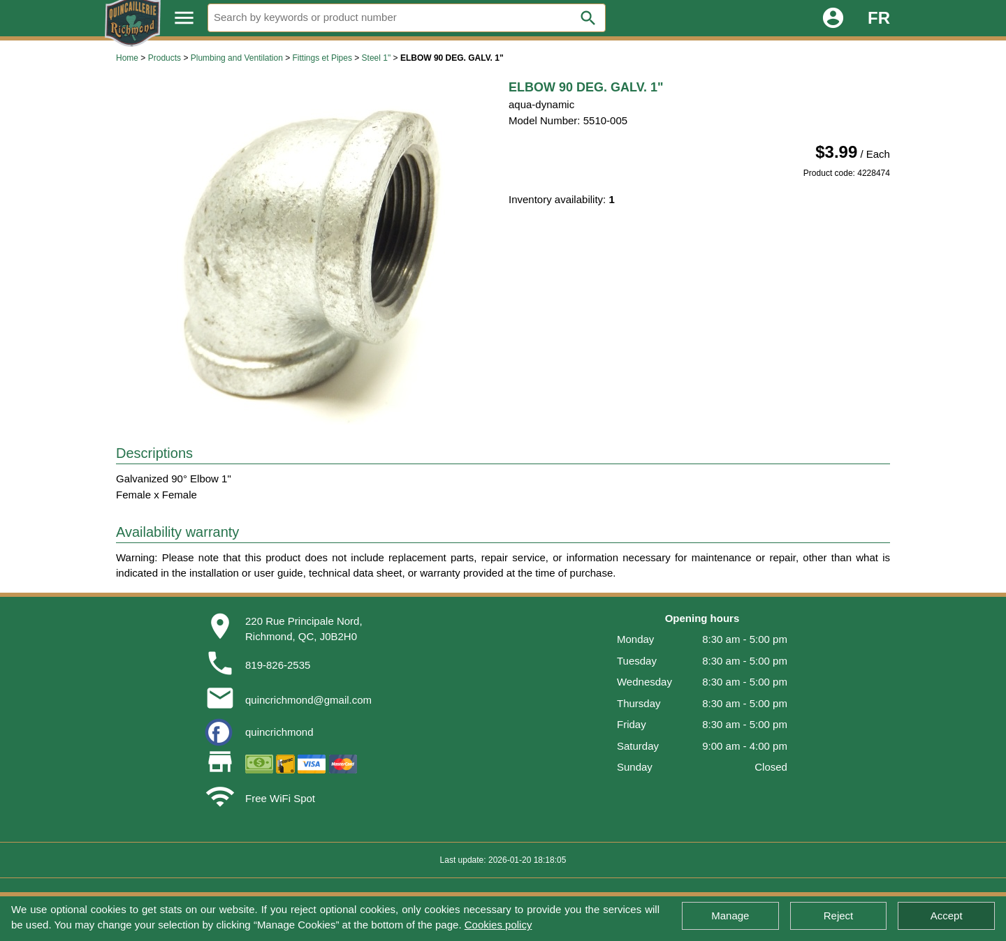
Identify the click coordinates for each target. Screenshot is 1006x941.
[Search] (406, 17)
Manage (730, 915)
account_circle (833, 18)
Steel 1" (376, 58)
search (588, 18)
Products (164, 58)
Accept (947, 915)
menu (184, 18)
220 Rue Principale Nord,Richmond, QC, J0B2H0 (304, 629)
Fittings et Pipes (322, 58)
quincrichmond (279, 732)
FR (879, 17)
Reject (839, 915)
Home (127, 58)
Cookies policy (498, 925)
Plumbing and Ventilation (237, 58)
